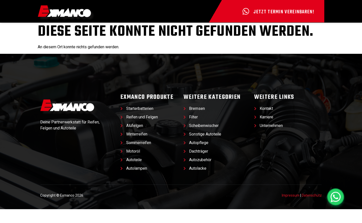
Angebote (63, 29)
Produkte (119, 29)
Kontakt (300, 29)
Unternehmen (244, 29)
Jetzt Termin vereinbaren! (283, 12)
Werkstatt (180, 29)
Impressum (290, 209)
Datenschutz (312, 209)
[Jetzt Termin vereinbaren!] (246, 11)
